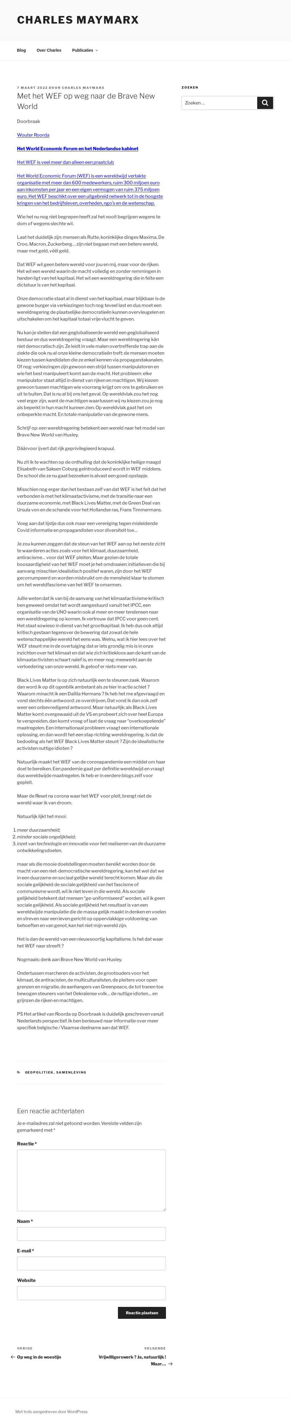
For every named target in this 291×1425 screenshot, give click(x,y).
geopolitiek (39, 1072)
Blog (21, 50)
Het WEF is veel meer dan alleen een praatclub (65, 162)
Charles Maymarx (78, 20)
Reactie (27, 1143)
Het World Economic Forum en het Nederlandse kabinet (77, 148)
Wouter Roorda (33, 135)
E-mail (25, 1251)
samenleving (71, 1072)
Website (26, 1280)
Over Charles (49, 50)
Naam (25, 1221)
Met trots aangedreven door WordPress (51, 1411)
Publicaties (85, 50)
